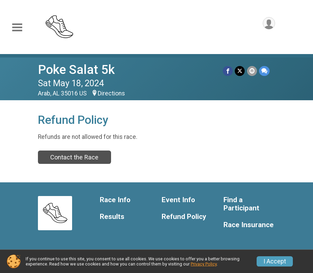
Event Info (178, 200)
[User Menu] (268, 23)
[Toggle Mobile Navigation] (17, 28)
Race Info (115, 200)
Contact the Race (74, 157)
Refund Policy (184, 217)
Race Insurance (248, 225)
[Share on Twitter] (240, 71)
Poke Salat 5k (76, 69)
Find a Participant (241, 204)
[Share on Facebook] (228, 71)
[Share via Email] (252, 71)
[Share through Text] (264, 71)
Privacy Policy (204, 263)
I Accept (274, 261)
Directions (111, 93)
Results (112, 217)
